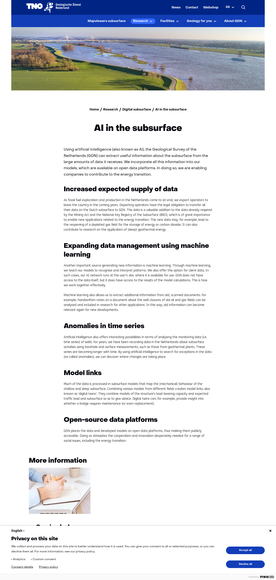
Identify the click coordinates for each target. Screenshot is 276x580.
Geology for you (199, 21)
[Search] (243, 7)
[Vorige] (229, 462)
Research (140, 21)
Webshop (210, 7)
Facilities (167, 21)
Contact (192, 7)
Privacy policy (48, 567)
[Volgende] (242, 462)
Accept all (245, 550)
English (18, 531)
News (176, 7)
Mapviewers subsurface (107, 21)
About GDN (233, 21)
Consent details (22, 567)
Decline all (245, 564)
